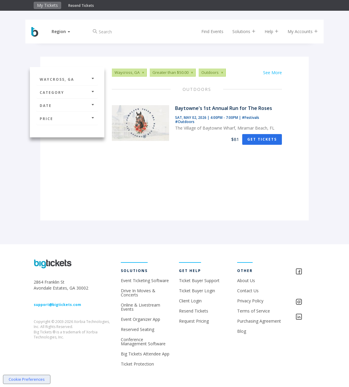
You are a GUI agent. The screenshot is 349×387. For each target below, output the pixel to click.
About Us (246, 280)
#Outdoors (184, 121)
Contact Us (248, 290)
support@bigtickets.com (57, 304)
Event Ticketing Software (145, 280)
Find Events (206, 31)
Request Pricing (194, 321)
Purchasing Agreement (259, 321)
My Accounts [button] (297, 31)
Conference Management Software (143, 341)
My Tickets (47, 5)
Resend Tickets (81, 5)
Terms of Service (253, 311)
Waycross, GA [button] (67, 79)
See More (272, 72)
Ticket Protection (137, 364)
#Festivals (250, 117)
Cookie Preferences (27, 379)
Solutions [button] (238, 31)
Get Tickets (262, 139)
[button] (67, 31)
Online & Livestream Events (140, 307)
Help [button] (266, 31)
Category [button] (67, 92)
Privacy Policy (250, 301)
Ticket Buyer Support (199, 280)
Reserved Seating (137, 329)
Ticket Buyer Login (197, 290)
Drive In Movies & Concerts (138, 293)
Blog (241, 331)
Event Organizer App (140, 319)
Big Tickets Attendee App (145, 354)
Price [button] (67, 118)
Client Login (190, 301)
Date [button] (67, 105)
